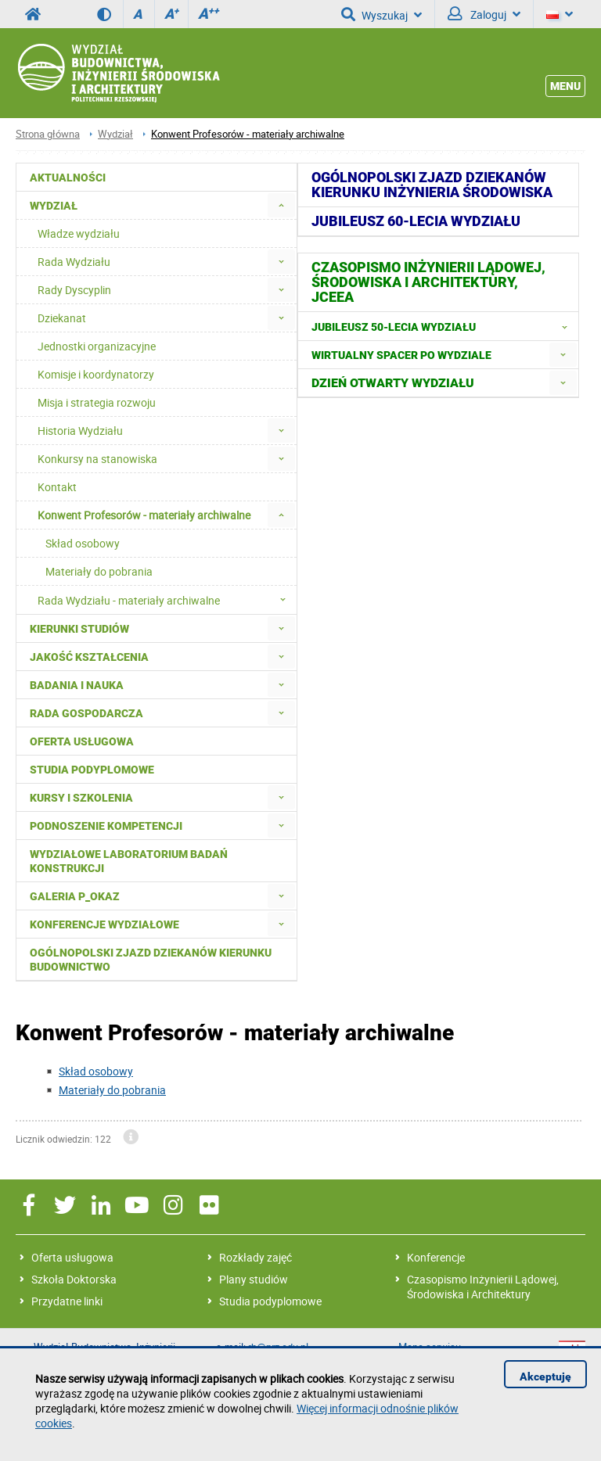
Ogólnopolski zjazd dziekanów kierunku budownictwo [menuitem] (151, 959)
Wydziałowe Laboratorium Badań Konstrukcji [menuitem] (129, 861)
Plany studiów (253, 1279)
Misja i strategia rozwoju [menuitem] (97, 402)
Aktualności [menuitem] (68, 177)
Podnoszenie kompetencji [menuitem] (106, 826)
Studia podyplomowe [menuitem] (92, 769)
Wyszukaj (381, 14)
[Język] (559, 14)
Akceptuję (545, 1376)
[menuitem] (281, 205)
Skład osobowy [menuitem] (82, 543)
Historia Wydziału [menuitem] (80, 430)
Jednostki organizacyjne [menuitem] (97, 346)
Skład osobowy (96, 1071)
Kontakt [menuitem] (57, 486)
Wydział (115, 134)
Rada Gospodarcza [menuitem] (86, 713)
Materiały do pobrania (112, 1089)
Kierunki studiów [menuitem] (79, 629)
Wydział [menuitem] (53, 205)
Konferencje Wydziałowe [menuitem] (104, 924)
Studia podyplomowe (270, 1301)
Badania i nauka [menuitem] (77, 685)
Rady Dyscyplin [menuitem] (74, 289)
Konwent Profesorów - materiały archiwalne (247, 134)
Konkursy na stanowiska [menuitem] (97, 458)
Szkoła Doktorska (74, 1279)
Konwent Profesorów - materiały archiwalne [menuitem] (144, 515)
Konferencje (436, 1257)
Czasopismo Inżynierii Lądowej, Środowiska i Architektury (483, 1286)
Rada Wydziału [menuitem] (74, 261)
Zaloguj (484, 14)
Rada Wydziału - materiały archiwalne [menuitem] (166, 599)
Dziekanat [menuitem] (62, 318)
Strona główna (48, 134)
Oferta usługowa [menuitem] (82, 741)
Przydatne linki (67, 1301)
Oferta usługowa (72, 1257)
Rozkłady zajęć (255, 1257)
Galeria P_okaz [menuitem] (75, 896)
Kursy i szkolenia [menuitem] (81, 798)
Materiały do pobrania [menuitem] (99, 571)
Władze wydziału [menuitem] (79, 233)
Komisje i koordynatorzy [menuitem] (96, 374)
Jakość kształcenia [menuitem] (89, 657)
